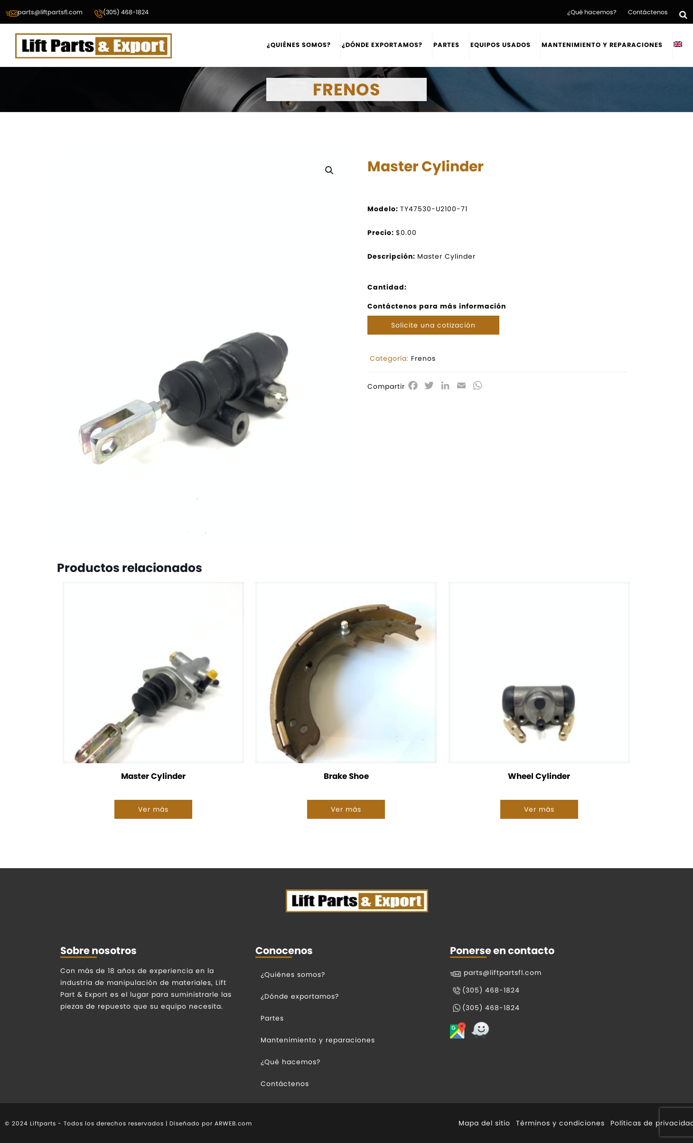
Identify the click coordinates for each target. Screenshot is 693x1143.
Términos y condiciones (560, 1123)
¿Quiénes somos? (293, 974)
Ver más (153, 809)
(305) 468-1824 (121, 13)
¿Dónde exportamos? (300, 996)
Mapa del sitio (484, 1123)
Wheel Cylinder (539, 776)
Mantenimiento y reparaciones (318, 1040)
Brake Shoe (346, 776)
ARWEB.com (233, 1123)
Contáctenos (648, 12)
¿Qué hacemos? (592, 12)
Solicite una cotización (433, 325)
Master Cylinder (153, 776)
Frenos (423, 358)
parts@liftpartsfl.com (44, 13)
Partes (272, 1018)
